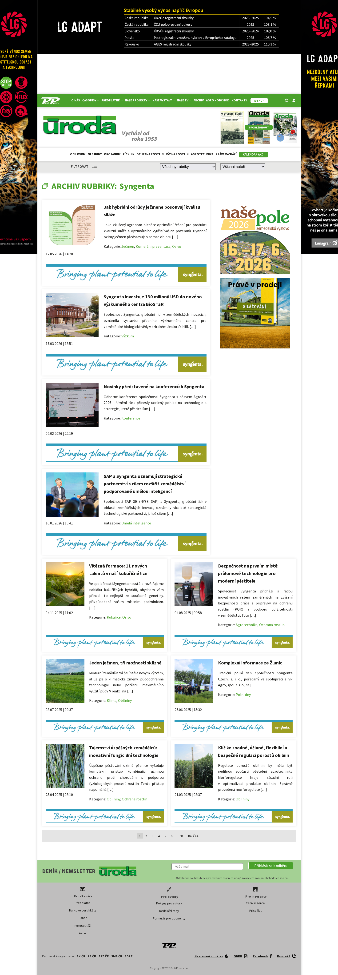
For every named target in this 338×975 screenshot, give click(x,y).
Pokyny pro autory (169, 903)
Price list (255, 910)
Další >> (193, 836)
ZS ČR (92, 956)
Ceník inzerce (255, 903)
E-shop (82, 918)
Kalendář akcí (253, 154)
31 (181, 836)
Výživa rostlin (177, 154)
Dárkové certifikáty (82, 910)
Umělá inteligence (136, 523)
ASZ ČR (104, 956)
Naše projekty (137, 100)
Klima (111, 700)
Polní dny (243, 694)
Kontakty (239, 100)
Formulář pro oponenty (169, 918)
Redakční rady (169, 911)
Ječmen (127, 246)
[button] (270, 865)
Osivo (176, 246)
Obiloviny (77, 154)
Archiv (199, 100)
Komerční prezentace (153, 246)
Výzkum (127, 336)
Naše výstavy (163, 100)
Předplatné (112, 100)
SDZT (129, 956)
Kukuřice (114, 617)
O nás (75, 100)
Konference (130, 418)
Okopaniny (112, 154)
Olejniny (95, 154)
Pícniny (128, 154)
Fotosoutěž (83, 925)
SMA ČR (116, 956)
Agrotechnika (202, 154)
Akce (82, 933)
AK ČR (81, 956)
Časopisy (90, 100)
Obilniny (125, 700)
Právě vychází (226, 154)
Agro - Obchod (217, 100)
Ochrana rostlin (150, 154)
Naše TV (184, 100)
